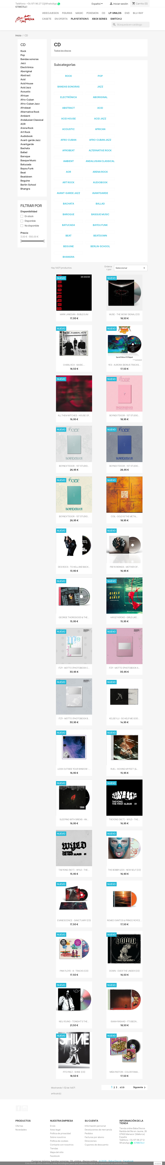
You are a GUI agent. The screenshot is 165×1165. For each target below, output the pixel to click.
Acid (22, 79)
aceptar (157, 1163)
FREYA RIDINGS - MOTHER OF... (124, 567)
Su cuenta (91, 1120)
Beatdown (26, 176)
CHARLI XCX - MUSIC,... (74, 364)
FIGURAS (67, 13)
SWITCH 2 (116, 18)
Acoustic (25, 91)
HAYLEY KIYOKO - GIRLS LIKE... (124, 617)
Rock (23, 51)
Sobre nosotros (58, 1137)
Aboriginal (26, 71)
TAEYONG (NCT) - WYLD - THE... (124, 819)
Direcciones (91, 1141)
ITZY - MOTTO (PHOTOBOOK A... (124, 667)
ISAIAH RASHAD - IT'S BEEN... (124, 1021)
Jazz (23, 63)
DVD (127, 13)
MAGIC (79, 13)
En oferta (61, 18)
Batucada (25, 164)
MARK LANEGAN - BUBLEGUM (74, 314)
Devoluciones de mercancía (98, 1129)
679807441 (21, 6)
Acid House (26, 83)
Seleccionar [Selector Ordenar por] (131, 268)
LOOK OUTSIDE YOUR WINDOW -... (74, 769)
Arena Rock (26, 128)
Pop (22, 55)
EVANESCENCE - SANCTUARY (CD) (74, 920)
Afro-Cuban (27, 99)
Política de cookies (59, 1141)
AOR (23, 124)
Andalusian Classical (31, 119)
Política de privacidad (60, 1133)
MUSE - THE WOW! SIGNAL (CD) (124, 314)
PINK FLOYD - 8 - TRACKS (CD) (74, 970)
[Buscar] (130, 24)
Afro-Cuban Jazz (30, 103)
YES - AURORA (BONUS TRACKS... (124, 364)
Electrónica (26, 67)
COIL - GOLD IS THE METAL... (124, 516)
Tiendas (54, 1148)
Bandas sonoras (29, 59)
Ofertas (19, 1126)
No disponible (32, 225)
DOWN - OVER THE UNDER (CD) (124, 970)
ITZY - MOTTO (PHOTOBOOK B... (74, 718)
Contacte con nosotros (61, 1144)
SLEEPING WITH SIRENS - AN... (74, 819)
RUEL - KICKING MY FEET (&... (124, 769)
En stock (29, 216)
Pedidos (89, 1133)
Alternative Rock (29, 111)
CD (103, 13)
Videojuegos (50, 13)
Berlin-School (28, 184)
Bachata (25, 148)
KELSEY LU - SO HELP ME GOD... (124, 718)
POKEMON (92, 13)
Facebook (19, 1108)
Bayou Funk (26, 168)
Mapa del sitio (57, 1152)
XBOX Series (99, 18)
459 (122, 1087)
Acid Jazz (25, 87)
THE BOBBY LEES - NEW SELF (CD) (124, 870)
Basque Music (28, 160)
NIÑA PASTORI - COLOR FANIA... (124, 1072)
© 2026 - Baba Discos (110, 1161)
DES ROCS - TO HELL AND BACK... (74, 567)
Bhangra (25, 188)
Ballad (23, 152)
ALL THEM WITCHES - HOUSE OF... (74, 415)
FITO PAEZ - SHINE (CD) (74, 1072)
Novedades (21, 1129)
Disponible (30, 221)
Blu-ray (138, 13)
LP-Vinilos (115, 13)
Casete (46, 18)
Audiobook (26, 136)
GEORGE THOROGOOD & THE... (74, 617)
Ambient (25, 115)
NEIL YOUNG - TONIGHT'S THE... (74, 1021)
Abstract (25, 75)
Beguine (25, 180)
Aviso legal (55, 1129)
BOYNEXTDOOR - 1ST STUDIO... (124, 415)
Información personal (95, 1126)
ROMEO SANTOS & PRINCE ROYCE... (124, 920)
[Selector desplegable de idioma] (98, 4)
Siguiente (140, 1087)
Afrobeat (25, 107)
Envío (52, 1126)
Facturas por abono (94, 1137)
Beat (23, 172)
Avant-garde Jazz (30, 140)
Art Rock (25, 132)
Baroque (25, 156)
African (24, 95)
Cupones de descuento (96, 1144)
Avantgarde (27, 144)
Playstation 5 (80, 18)
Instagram (25, 1108)
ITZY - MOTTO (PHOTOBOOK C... (74, 667)
